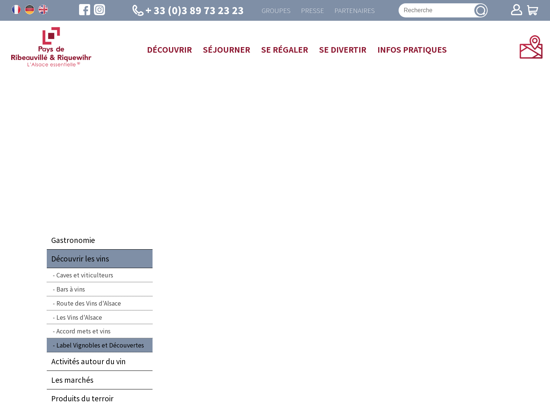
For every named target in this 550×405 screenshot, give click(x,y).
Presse (312, 10)
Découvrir (169, 49)
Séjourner (226, 49)
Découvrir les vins (80, 259)
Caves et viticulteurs (84, 275)
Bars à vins (70, 289)
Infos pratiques (412, 49)
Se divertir (342, 49)
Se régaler (284, 49)
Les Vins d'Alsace (79, 317)
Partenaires (355, 10)
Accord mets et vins (83, 331)
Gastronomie (73, 241)
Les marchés (72, 380)
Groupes (274, 10)
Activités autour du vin (88, 361)
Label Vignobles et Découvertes (100, 345)
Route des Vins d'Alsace (88, 303)
